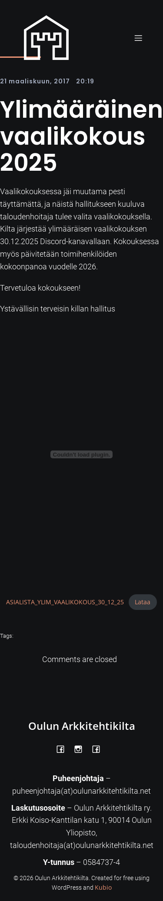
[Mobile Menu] (138, 37)
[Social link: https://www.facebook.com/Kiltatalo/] (99, 748)
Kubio (103, 887)
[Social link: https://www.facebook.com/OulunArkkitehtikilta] (64, 748)
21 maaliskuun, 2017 (35, 81)
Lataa (142, 602)
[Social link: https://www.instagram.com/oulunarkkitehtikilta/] (81, 748)
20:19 (85, 81)
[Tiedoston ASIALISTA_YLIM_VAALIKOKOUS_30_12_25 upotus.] (81, 454)
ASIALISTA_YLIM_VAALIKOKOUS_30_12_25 (65, 602)
